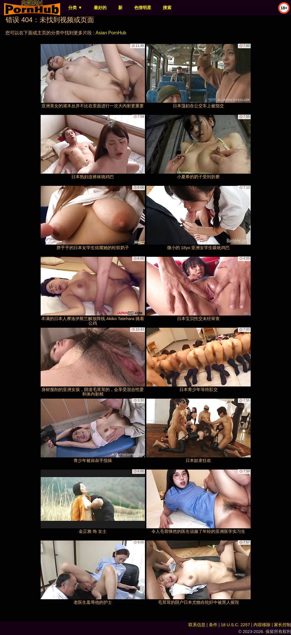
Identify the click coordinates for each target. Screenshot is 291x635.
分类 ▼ (75, 7)
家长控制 (282, 624)
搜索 (167, 7)
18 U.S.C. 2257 (235, 624)
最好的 (100, 7)
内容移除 (262, 624)
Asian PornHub (110, 32)
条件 (213, 624)
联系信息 (196, 624)
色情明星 (142, 7)
